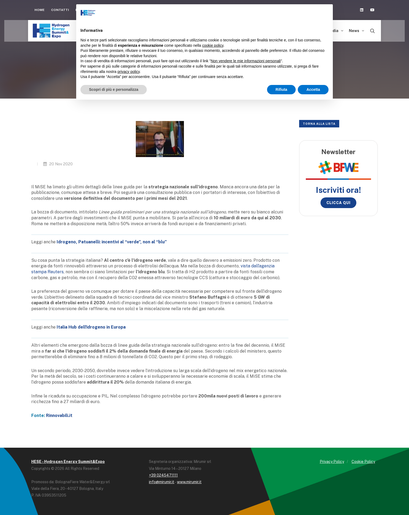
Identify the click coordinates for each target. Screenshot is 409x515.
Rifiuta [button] (281, 89)
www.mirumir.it (189, 482)
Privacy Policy (332, 461)
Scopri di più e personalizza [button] (113, 89)
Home (39, 10)
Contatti (60, 10)
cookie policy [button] (212, 45)
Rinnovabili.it (59, 415)
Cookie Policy (363, 461)
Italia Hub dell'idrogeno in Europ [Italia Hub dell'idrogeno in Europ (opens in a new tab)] (90, 327)
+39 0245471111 (163, 475)
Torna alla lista (319, 123)
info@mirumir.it (161, 482)
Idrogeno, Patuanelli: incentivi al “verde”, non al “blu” (112, 241)
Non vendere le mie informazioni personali (245, 61)
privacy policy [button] (129, 71)
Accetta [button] (313, 89)
